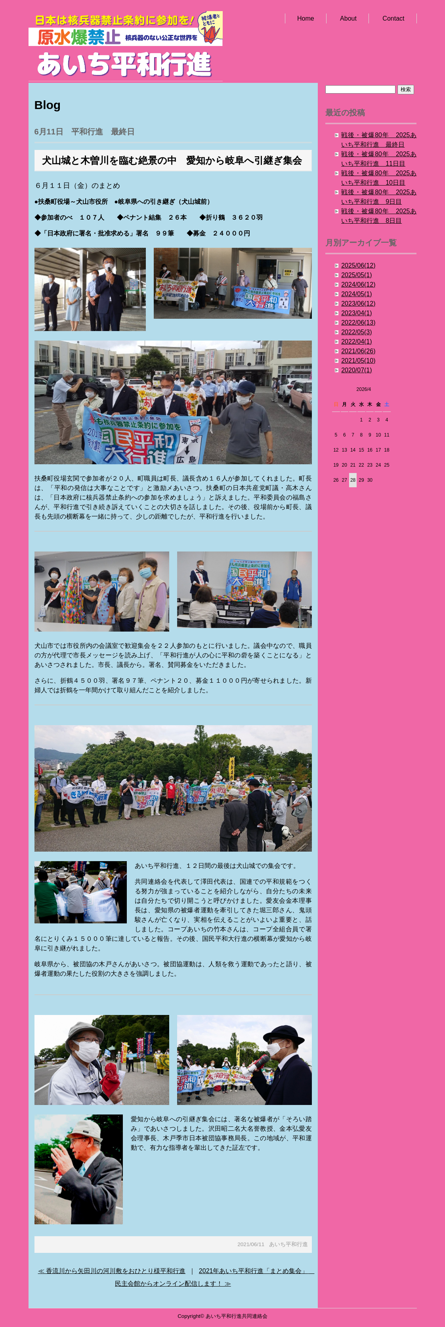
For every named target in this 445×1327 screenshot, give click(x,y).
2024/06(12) (358, 284)
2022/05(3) (356, 332)
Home (305, 18)
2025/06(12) (358, 265)
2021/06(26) (358, 351)
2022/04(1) (356, 341)
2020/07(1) (356, 370)
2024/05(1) (356, 294)
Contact (393, 18)
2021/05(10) (358, 360)
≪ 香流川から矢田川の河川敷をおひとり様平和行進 (111, 1271)
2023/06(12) (358, 303)
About (348, 18)
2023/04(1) (356, 313)
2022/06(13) (358, 322)
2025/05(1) (356, 275)
